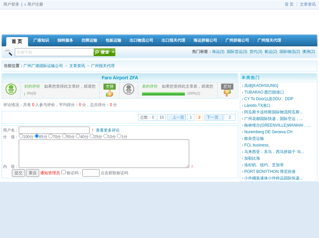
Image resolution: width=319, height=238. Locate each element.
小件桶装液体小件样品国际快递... (273, 178)
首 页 (289, 4)
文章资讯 (308, 4)
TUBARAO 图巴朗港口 (264, 92)
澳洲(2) (308, 51)
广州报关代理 (103, 65)
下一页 (212, 117)
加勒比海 (252, 158)
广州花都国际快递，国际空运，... (273, 118)
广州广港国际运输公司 (43, 65)
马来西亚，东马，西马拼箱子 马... (274, 151)
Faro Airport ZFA (120, 77)
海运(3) (218, 51)
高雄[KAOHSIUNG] (261, 85)
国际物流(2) (289, 51)
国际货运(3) (237, 51)
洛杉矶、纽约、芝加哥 (264, 165)
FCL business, (256, 145)
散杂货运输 (254, 138)
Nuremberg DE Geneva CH (268, 132)
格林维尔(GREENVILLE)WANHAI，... (277, 125)
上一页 (178, 117)
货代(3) (255, 51)
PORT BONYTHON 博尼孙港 (270, 171)
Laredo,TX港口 (257, 105)
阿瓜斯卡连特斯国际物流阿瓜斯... (273, 112)
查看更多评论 (108, 130)
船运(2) (271, 51)
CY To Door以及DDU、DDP (268, 99)
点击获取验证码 (114, 173)
